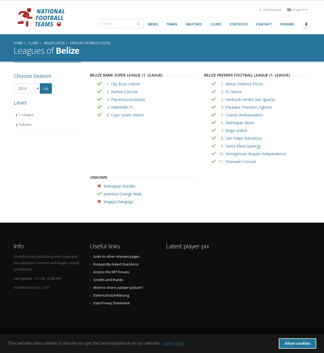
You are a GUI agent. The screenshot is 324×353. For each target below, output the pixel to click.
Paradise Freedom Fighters (249, 107)
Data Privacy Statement (111, 303)
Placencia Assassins (128, 99)
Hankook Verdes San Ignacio (250, 99)
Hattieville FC (122, 107)
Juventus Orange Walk (123, 193)
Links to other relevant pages (116, 256)
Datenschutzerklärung (111, 295)
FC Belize (234, 91)
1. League (26, 114)
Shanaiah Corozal (241, 161)
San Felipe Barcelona (244, 138)
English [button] (297, 9)
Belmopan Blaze (240, 122)
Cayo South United (127, 114)
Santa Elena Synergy (243, 146)
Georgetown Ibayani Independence (256, 153)
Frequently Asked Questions (116, 264)
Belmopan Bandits (120, 186)
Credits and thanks (108, 280)
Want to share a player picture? (118, 287)
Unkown (25, 124)
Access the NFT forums (111, 272)
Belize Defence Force (244, 83)
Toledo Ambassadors (244, 114)
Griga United (236, 130)
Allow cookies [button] (297, 343)
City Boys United (125, 83)
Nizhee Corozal (124, 91)
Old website (270, 9)
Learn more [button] (173, 343)
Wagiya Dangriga (118, 201)
